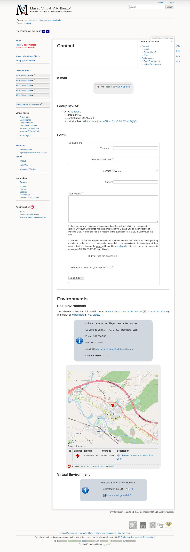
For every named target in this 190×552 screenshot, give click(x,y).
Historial (19, 45)
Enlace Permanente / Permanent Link (76, 533)
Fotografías (25, 117)
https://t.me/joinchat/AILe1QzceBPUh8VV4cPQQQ (110, 121)
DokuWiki (24, 165)
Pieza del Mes (22, 71)
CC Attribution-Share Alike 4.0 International (136, 537)
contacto (57, 20)
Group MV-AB (150, 52)
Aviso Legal (25, 195)
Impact (23, 186)
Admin (160, 3)
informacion (45, 20)
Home (18, 41)
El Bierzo (94, 314)
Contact (23, 182)
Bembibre (79, 314)
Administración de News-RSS (33, 217)
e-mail (146, 49)
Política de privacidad (29, 198)
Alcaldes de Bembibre (29, 128)
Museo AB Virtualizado (30, 131)
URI (131, 489)
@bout (23, 161)
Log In (171, 3)
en (37, 20)
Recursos (20, 145)
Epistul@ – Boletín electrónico (33, 152)
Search (170, 7)
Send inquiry (76, 278)
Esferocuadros (26, 123)
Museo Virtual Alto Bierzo (28, 56)
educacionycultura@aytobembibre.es (114, 349)
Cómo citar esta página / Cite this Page (113, 533)
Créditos (23, 192)
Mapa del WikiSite (28, 169)
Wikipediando (26, 150)
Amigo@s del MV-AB (26, 60)
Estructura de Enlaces (30, 215)
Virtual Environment (152, 64)
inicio (31, 20)
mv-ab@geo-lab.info (119, 86)
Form (146, 55)
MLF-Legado (25, 135)
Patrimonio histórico (29, 126)
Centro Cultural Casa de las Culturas (123, 311)
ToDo (22, 212)
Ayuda (19, 157)
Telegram (75, 111)
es (44, 31)
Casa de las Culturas (157, 311)
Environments (148, 58)
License (23, 189)
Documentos (25, 120)
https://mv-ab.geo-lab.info (119, 495)
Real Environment (152, 61)
